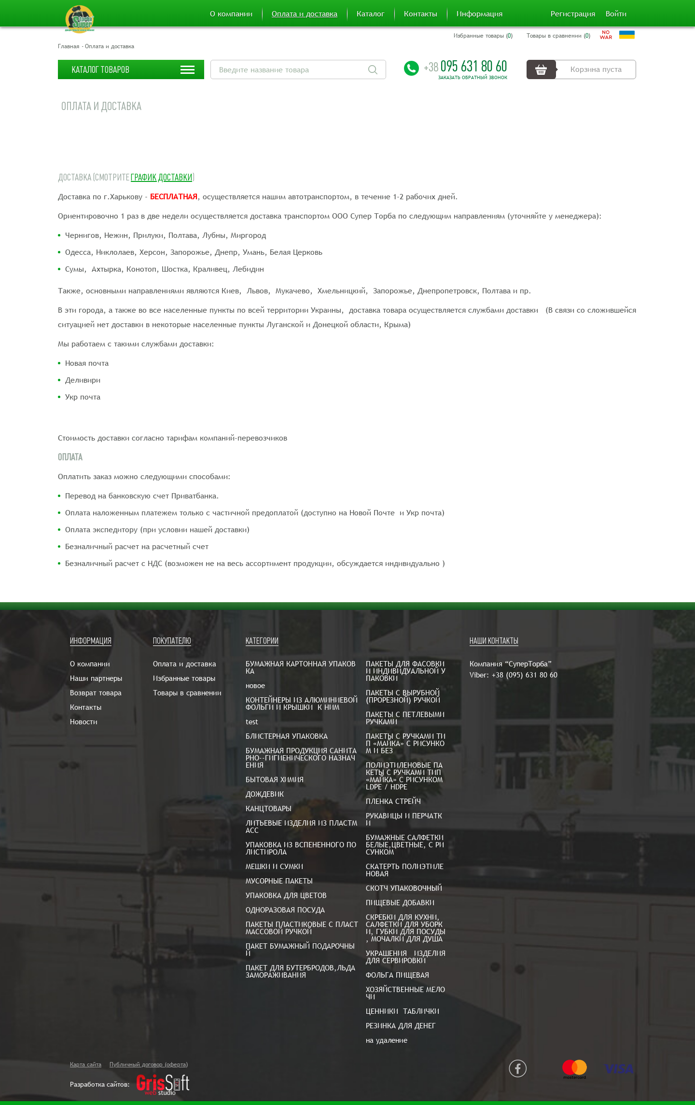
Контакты (420, 14)
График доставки (161, 177)
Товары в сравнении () (558, 36)
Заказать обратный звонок (472, 77)
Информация (479, 14)
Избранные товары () (483, 36)
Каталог (371, 14)
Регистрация (573, 14)
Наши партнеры (96, 678)
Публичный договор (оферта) (149, 1064)
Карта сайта (85, 1064)
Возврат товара (96, 692)
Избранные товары (184, 678)
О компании (231, 14)
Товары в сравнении (187, 692)
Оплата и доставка (304, 14)
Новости (83, 721)
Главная (68, 46)
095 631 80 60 (465, 66)
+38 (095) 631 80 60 (524, 675)
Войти (616, 14)
